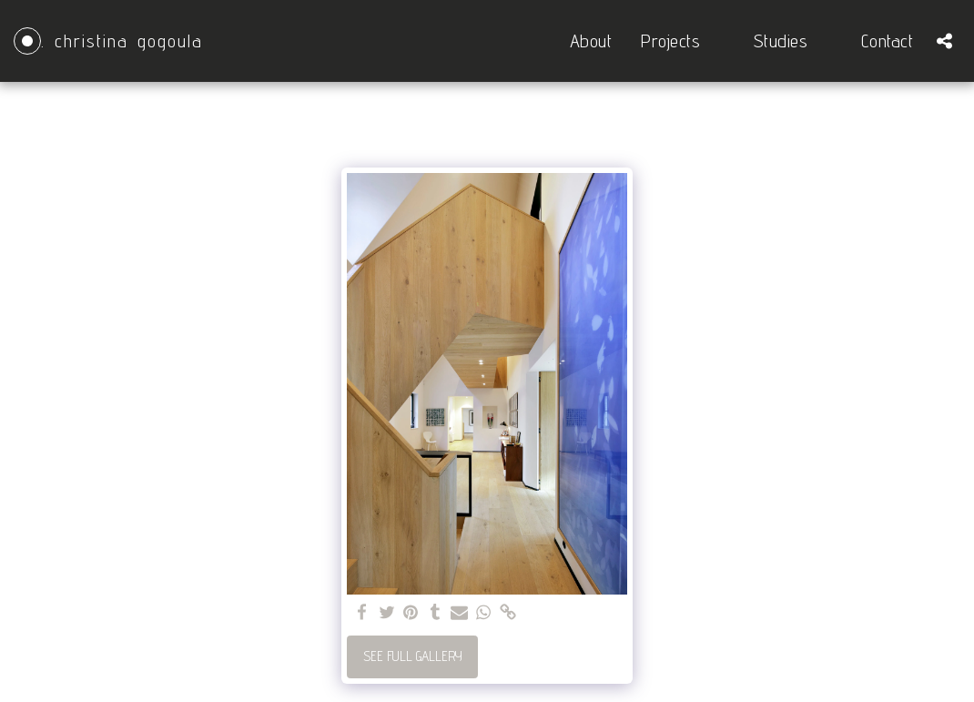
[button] (682, 41)
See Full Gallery (412, 656)
